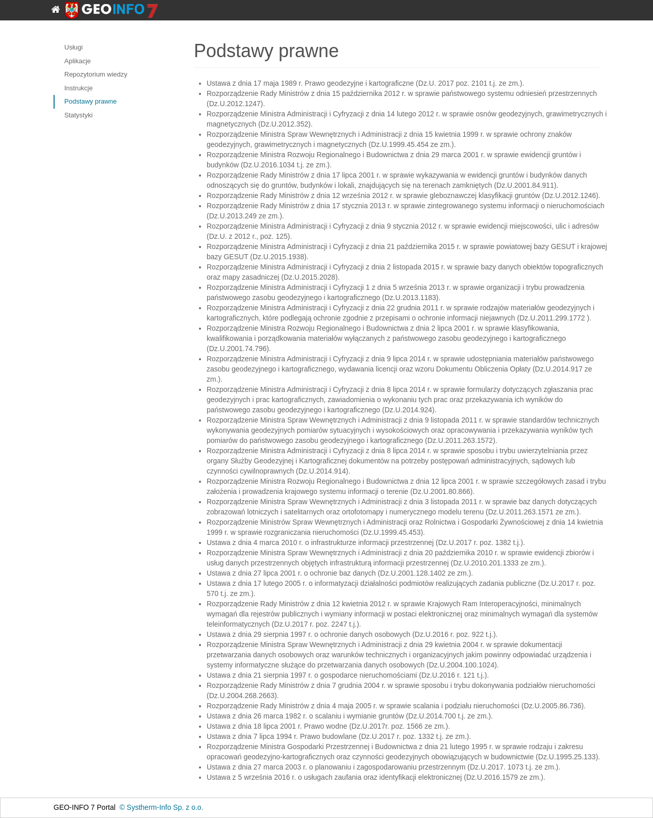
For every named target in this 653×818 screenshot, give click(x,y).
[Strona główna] (59, 7)
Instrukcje (78, 88)
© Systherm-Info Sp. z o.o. (161, 807)
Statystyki (78, 115)
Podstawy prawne (90, 101)
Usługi (73, 47)
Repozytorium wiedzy (96, 74)
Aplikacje (77, 61)
